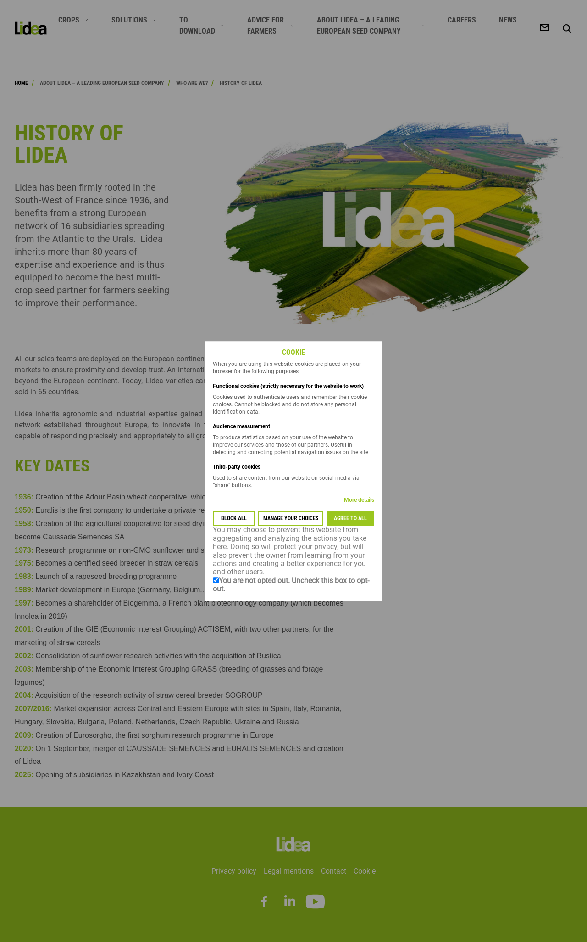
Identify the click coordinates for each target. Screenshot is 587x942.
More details (359, 500)
